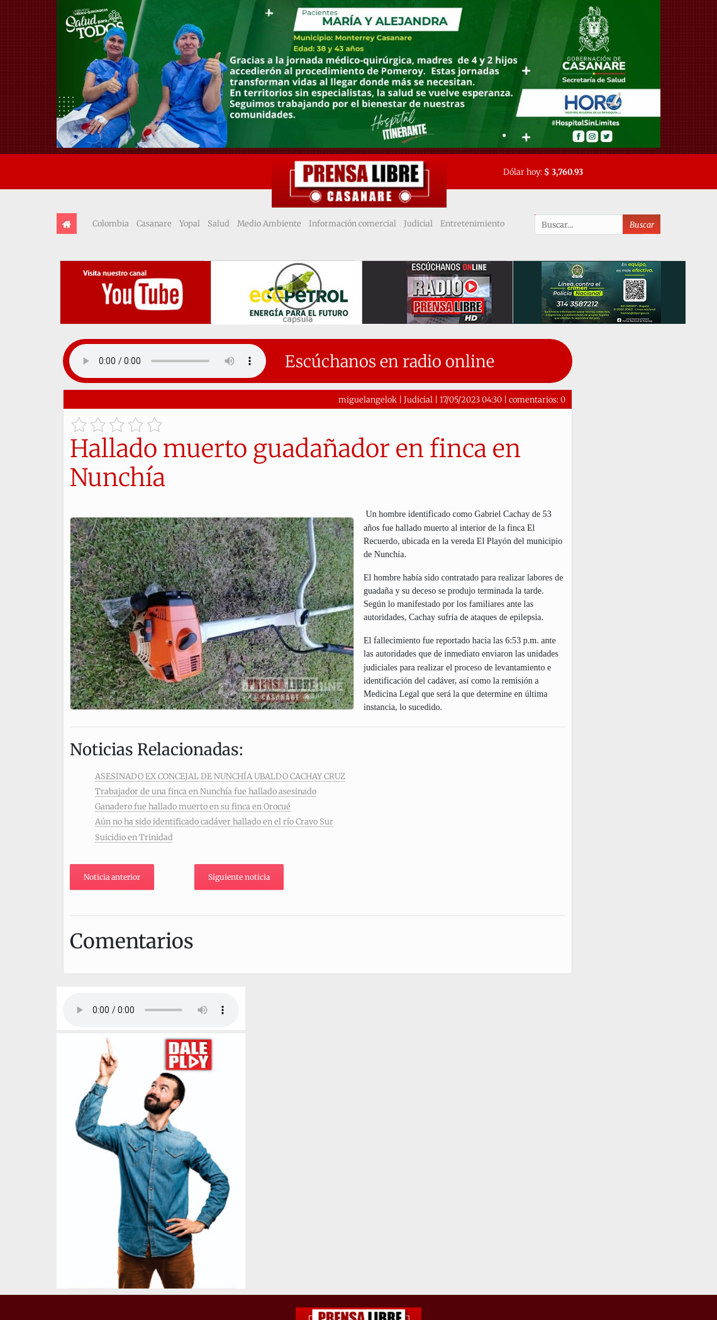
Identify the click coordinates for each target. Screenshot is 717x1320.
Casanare (154, 223)
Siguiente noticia (239, 877)
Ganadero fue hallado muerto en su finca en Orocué (193, 806)
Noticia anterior (112, 877)
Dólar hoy (521, 172)
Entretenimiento (472, 223)
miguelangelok (367, 399)
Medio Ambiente (269, 223)
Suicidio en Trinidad (134, 837)
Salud (219, 223)
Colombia (110, 223)
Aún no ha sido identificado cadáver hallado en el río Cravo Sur (214, 821)
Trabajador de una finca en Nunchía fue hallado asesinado (205, 791)
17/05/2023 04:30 (471, 399)
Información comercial (352, 223)
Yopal (189, 223)
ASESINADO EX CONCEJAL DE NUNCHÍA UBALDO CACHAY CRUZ (220, 776)
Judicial (418, 223)
